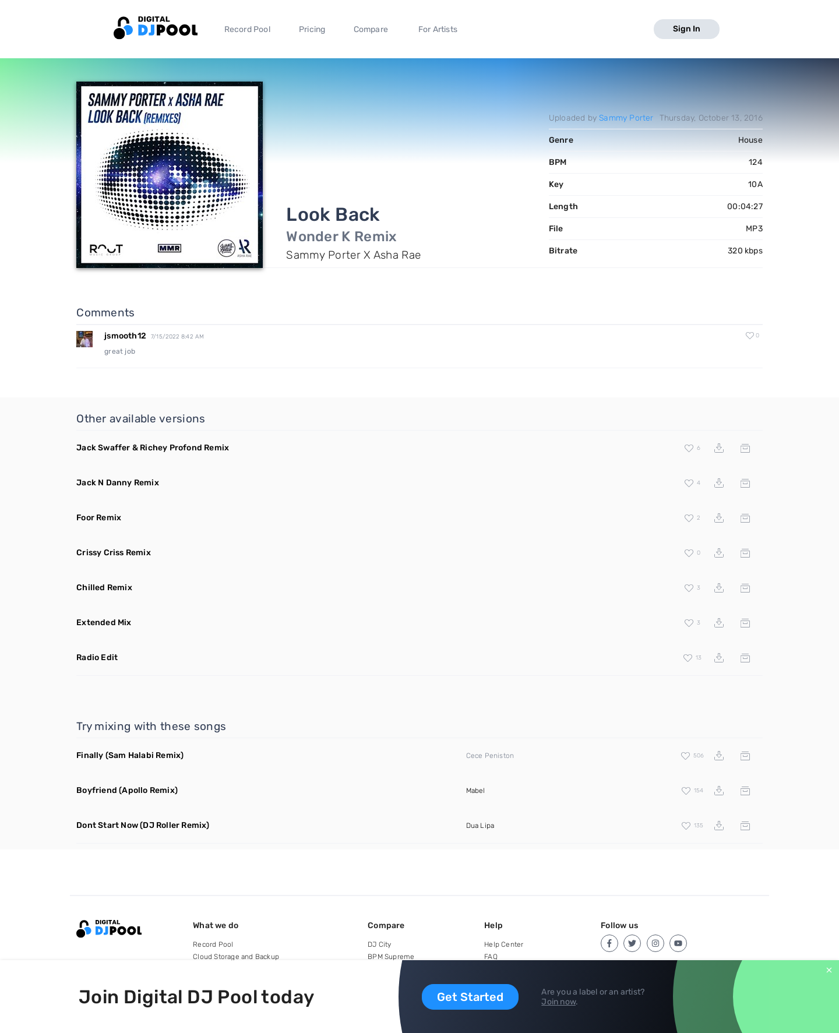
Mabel (475, 791)
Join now (558, 1002)
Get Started (470, 997)
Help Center (503, 944)
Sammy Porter (626, 118)
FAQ (491, 957)
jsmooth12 (125, 336)
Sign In (686, 29)
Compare (371, 29)
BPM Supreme (391, 957)
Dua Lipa (480, 826)
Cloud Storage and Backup (236, 957)
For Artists (437, 29)
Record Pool (247, 29)
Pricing (312, 29)
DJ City (379, 944)
